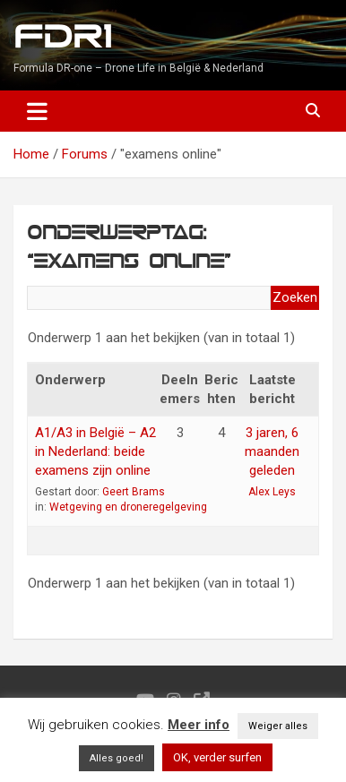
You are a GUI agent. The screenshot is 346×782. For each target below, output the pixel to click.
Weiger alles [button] (277, 726)
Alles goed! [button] (116, 758)
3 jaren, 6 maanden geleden (272, 451)
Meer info (198, 725)
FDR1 (62, 37)
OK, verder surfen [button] (217, 757)
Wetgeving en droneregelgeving (128, 507)
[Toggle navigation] (37, 111)
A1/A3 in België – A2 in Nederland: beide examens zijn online (95, 451)
